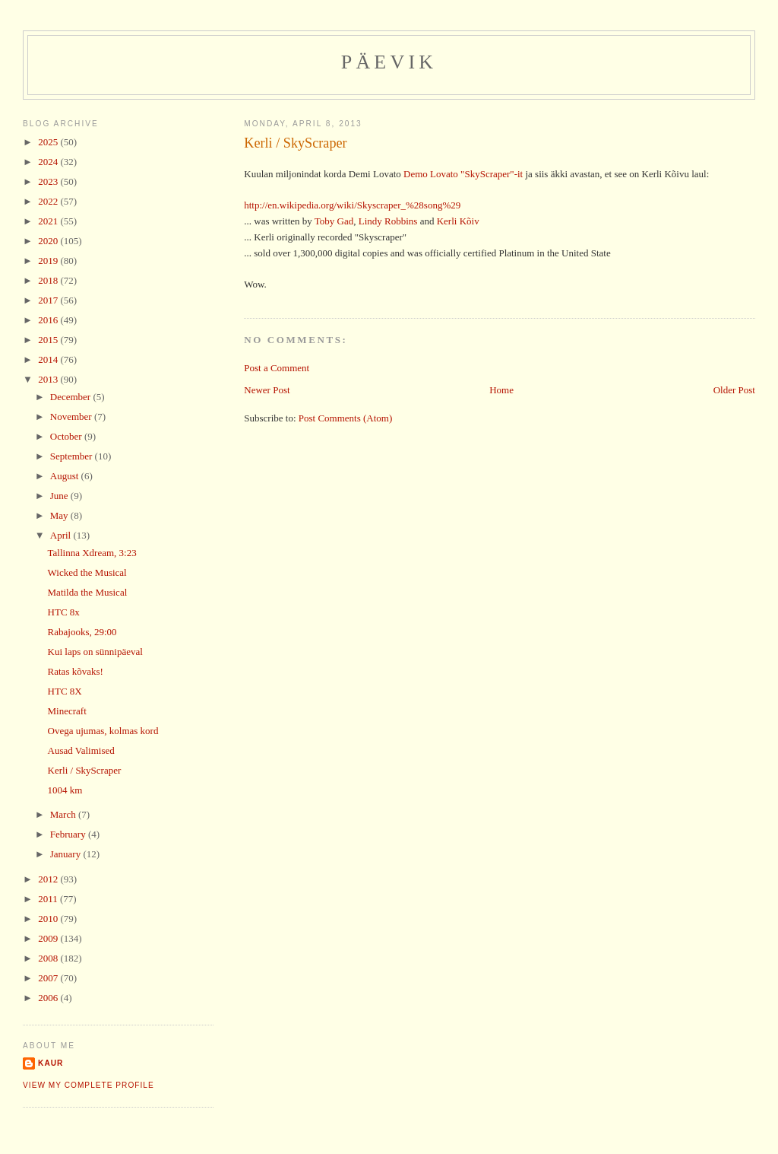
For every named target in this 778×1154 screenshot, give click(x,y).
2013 (49, 379)
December (71, 396)
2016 (49, 320)
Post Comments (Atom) (346, 418)
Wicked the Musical (87, 572)
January (67, 854)
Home (501, 390)
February (69, 834)
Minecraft (67, 711)
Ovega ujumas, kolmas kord (103, 730)
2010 (49, 918)
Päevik (389, 62)
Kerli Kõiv (458, 221)
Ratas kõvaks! (75, 671)
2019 (49, 260)
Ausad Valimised (81, 750)
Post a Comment (276, 368)
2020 (49, 240)
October (67, 436)
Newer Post (266, 390)
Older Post (734, 390)
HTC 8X (65, 691)
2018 (49, 280)
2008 (49, 958)
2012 (49, 879)
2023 (49, 181)
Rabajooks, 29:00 (82, 631)
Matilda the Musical (88, 592)
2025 (49, 142)
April (62, 535)
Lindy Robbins (388, 221)
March (64, 814)
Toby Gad (334, 221)
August (65, 476)
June (60, 495)
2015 (49, 339)
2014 (49, 359)
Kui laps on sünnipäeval (95, 651)
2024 (49, 161)
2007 (49, 978)
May (60, 515)
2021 (49, 221)
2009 (49, 938)
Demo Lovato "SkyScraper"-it (463, 174)
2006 (49, 997)
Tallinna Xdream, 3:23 (92, 552)
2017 (49, 300)
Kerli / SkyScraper (295, 143)
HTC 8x (64, 612)
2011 (49, 898)
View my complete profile (88, 1085)
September (72, 456)
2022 (49, 201)
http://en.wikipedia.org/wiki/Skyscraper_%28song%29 (352, 205)
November (72, 416)
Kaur (50, 1063)
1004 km (65, 790)
